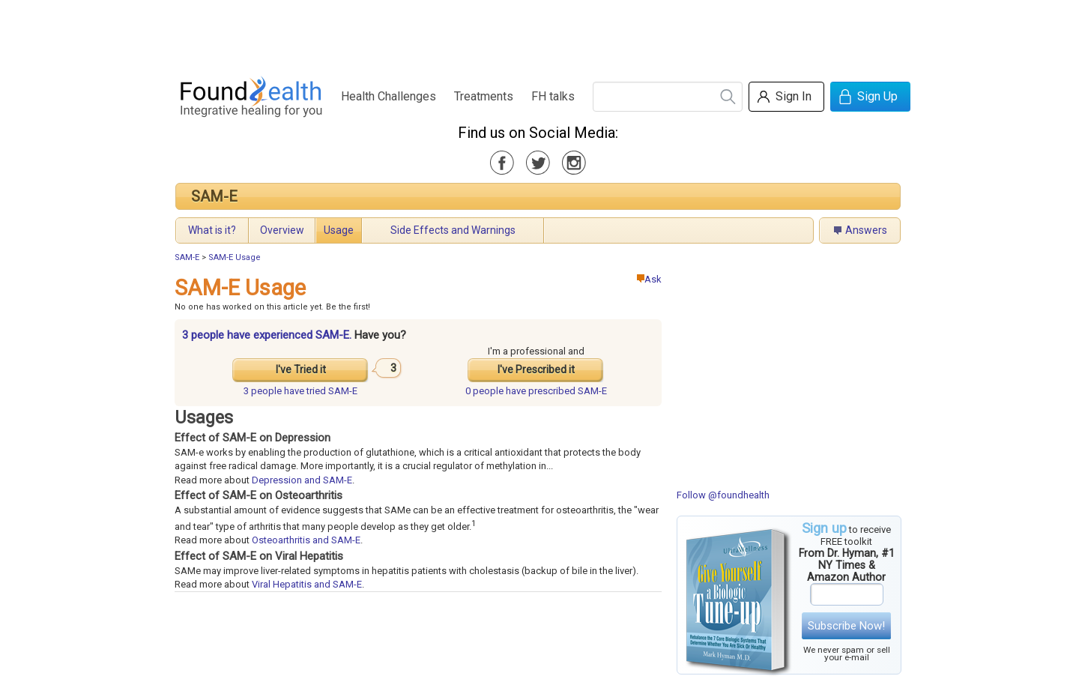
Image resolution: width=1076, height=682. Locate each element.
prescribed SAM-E (536, 390)
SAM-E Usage (234, 257)
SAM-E (214, 196)
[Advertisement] (537, 33)
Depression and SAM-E (302, 480)
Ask (649, 279)
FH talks (553, 96)
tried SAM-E (300, 390)
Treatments (483, 96)
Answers (866, 230)
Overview (282, 230)
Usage (339, 230)
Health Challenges (388, 96)
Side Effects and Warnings (453, 230)
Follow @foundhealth (723, 495)
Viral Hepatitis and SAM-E (307, 584)
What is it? (212, 230)
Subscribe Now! (846, 626)
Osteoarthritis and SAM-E (306, 540)
